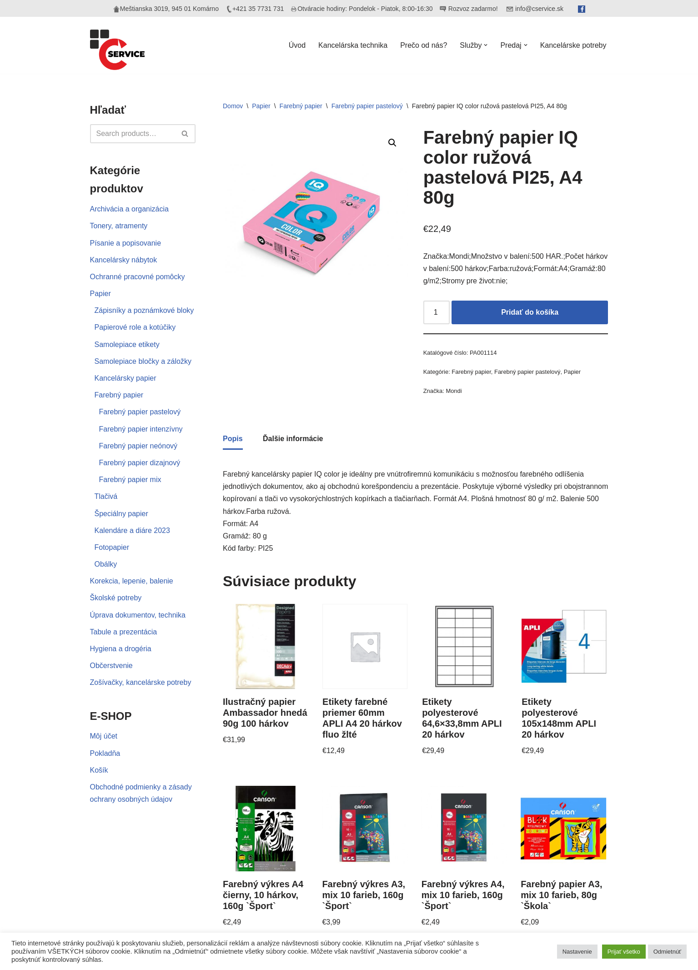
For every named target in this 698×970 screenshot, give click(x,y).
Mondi (454, 390)
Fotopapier (112, 547)
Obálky (106, 564)
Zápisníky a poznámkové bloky (144, 310)
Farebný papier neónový (138, 446)
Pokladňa (105, 753)
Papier (100, 293)
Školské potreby (116, 598)
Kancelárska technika (352, 45)
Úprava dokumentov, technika (138, 615)
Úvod (297, 45)
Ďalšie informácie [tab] (293, 438)
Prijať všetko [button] (624, 951)
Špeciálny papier (121, 514)
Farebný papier (119, 395)
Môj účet (103, 736)
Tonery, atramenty (119, 226)
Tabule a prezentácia (123, 632)
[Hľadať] (133, 133)
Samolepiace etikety (127, 344)
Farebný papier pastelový (140, 412)
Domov (233, 106)
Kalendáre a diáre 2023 (132, 530)
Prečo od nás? (423, 45)
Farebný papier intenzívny (141, 429)
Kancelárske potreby (573, 45)
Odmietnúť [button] (667, 951)
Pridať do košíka (529, 312)
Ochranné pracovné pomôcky (137, 277)
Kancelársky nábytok (123, 260)
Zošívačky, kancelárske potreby (140, 682)
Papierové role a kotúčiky (135, 327)
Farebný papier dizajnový (140, 463)
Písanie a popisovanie (125, 243)
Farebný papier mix (130, 479)
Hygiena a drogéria (120, 649)
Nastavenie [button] (577, 951)
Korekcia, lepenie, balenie (131, 581)
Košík (99, 770)
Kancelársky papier (125, 378)
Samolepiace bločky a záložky (143, 361)
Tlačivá (106, 496)
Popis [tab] (233, 438)
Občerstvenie (111, 665)
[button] (485, 45)
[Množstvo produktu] (436, 312)
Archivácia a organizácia (129, 209)
